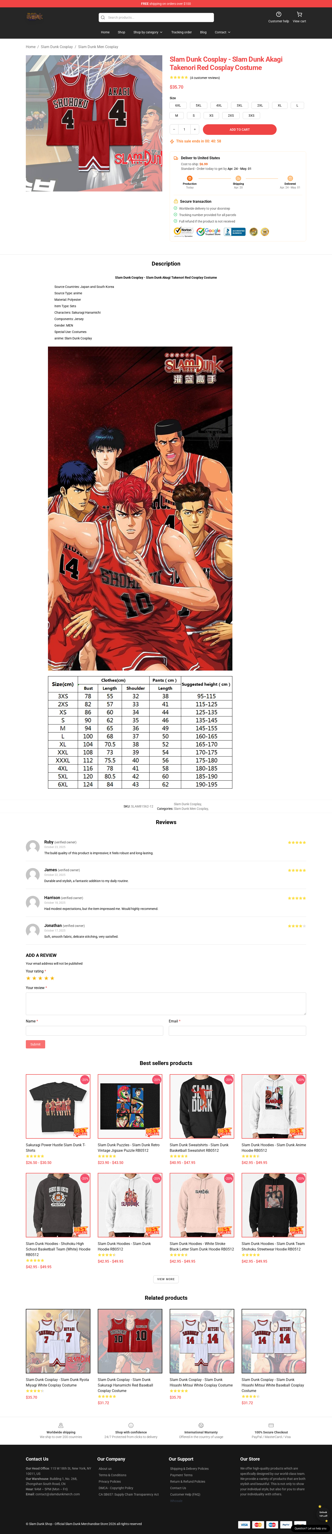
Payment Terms (181, 1475)
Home (31, 47)
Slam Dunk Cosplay (57, 47)
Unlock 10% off (323, 1514)
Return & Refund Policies (187, 1481)
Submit (35, 1044)
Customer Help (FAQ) (185, 1494)
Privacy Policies (110, 1481)
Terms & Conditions (112, 1475)
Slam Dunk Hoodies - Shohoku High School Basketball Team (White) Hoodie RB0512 (58, 1249)
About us (105, 1468)
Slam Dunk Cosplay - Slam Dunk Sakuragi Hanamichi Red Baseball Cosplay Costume (125, 1385)
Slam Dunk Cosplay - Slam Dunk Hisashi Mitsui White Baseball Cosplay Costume (273, 1385)
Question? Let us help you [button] (310, 1528)
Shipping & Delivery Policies (189, 1468)
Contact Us (178, 1488)
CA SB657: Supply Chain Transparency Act (129, 1494)
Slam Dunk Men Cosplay (98, 47)
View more (166, 1279)
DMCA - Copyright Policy (116, 1488)
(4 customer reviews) (205, 78)
